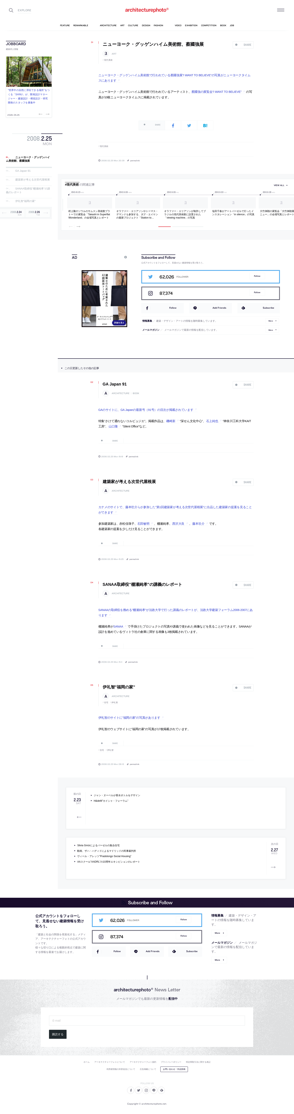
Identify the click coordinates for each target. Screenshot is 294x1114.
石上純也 (212, 421)
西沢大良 (178, 523)
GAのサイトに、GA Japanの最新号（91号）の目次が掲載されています (145, 409)
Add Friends (219, 307)
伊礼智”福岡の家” (25, 201)
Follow (257, 276)
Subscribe (268, 307)
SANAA (118, 626)
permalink (135, 160)
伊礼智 (114, 702)
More (270, 321)
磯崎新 (170, 421)
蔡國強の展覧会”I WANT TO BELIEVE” (217, 91)
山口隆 (113, 426)
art (114, 54)
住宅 (106, 702)
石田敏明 (143, 523)
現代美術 (108, 60)
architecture (120, 393)
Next (47, 114)
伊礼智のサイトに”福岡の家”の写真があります (129, 717)
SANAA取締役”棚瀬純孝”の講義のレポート (142, 584)
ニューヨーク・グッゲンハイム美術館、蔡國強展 (28, 159)
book (136, 393)
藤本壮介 (198, 523)
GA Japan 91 (23, 170)
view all (279, 185)
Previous (41, 114)
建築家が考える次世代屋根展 (32, 179)
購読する (57, 1034)
